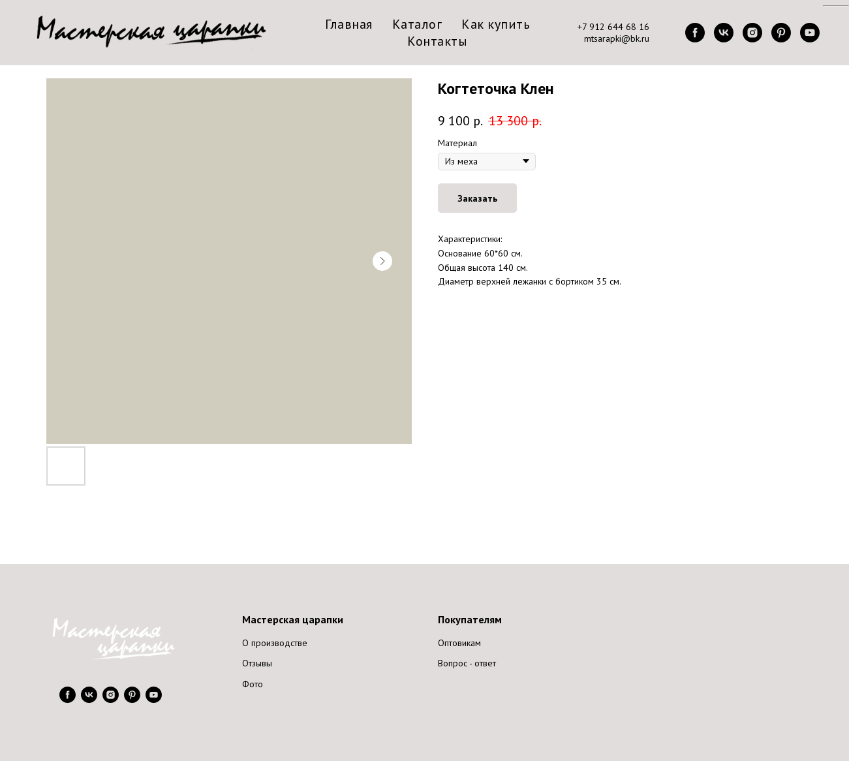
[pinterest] (781, 32)
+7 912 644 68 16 (613, 27)
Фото (252, 684)
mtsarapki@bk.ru (616, 38)
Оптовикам (459, 643)
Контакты (437, 41)
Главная (349, 24)
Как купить (495, 24)
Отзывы (257, 663)
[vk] (723, 32)
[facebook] (695, 32)
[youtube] (810, 32)
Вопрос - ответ (467, 663)
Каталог (417, 24)
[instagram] (752, 32)
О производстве (274, 643)
